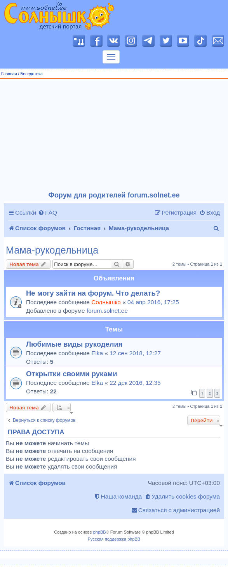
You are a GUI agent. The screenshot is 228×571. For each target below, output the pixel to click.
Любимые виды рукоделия (74, 344)
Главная (9, 73)
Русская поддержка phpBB (114, 539)
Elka (97, 353)
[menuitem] (47, 212)
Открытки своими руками (71, 374)
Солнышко (106, 302)
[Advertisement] (114, 135)
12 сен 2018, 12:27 (135, 353)
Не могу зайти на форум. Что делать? (93, 293)
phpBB (99, 532)
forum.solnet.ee (107, 310)
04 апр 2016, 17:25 (153, 302)
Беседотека (31, 73)
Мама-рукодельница (52, 250)
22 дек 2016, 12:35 (135, 382)
